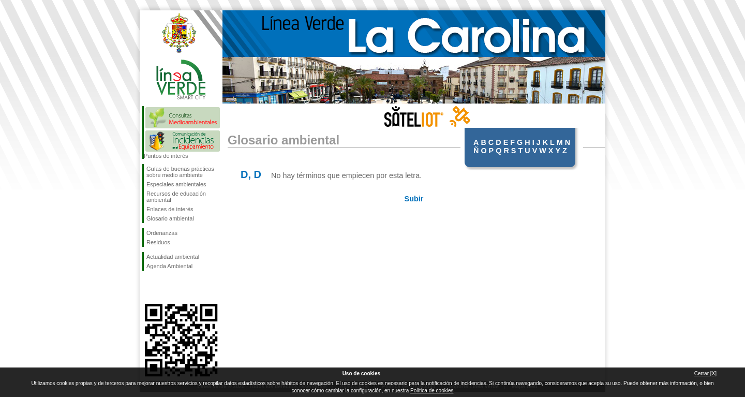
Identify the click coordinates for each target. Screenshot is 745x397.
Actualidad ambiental (172, 257)
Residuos (158, 242)
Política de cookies (431, 390)
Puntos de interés (166, 156)
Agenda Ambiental (169, 266)
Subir (414, 199)
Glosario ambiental (170, 218)
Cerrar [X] (705, 373)
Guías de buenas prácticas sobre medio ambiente (180, 172)
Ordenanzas (161, 233)
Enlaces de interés (169, 209)
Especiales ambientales (176, 184)
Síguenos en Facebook (148, 287)
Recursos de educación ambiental (176, 196)
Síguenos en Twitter (165, 287)
